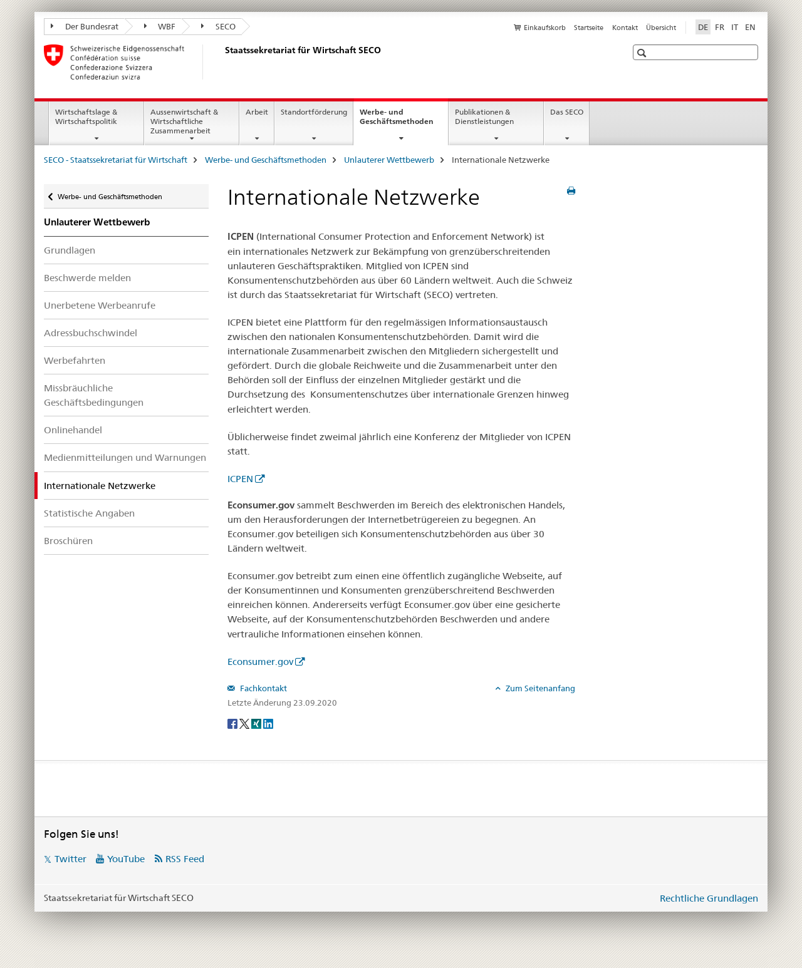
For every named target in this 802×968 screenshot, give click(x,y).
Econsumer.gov (260, 661)
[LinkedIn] (268, 723)
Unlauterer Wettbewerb (389, 160)
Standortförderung (314, 111)
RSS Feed (184, 859)
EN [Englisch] (750, 27)
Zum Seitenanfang (539, 688)
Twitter (70, 859)
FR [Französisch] (719, 27)
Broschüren (68, 541)
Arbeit (257, 111)
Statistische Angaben (89, 513)
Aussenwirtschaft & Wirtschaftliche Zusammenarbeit (184, 121)
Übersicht (661, 27)
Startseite (588, 27)
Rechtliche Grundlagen (709, 898)
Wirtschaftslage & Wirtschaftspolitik (86, 116)
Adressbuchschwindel (90, 333)
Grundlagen (69, 250)
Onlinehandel (73, 430)
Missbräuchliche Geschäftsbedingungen (93, 395)
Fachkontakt (262, 688)
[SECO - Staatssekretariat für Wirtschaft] (222, 62)
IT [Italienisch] (734, 27)
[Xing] (257, 723)
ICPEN (240, 479)
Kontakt (625, 27)
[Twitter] (245, 723)
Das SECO (566, 111)
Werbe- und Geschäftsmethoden (404, 121)
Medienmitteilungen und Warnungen (125, 457)
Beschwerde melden (87, 278)
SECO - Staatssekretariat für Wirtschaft (115, 160)
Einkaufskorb (545, 27)
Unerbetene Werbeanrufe (99, 305)
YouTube (126, 859)
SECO (218, 26)
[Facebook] (233, 723)
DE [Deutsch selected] (703, 27)
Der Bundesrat (84, 26)
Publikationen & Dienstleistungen (484, 116)
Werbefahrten (74, 360)
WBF (160, 26)
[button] (643, 53)
